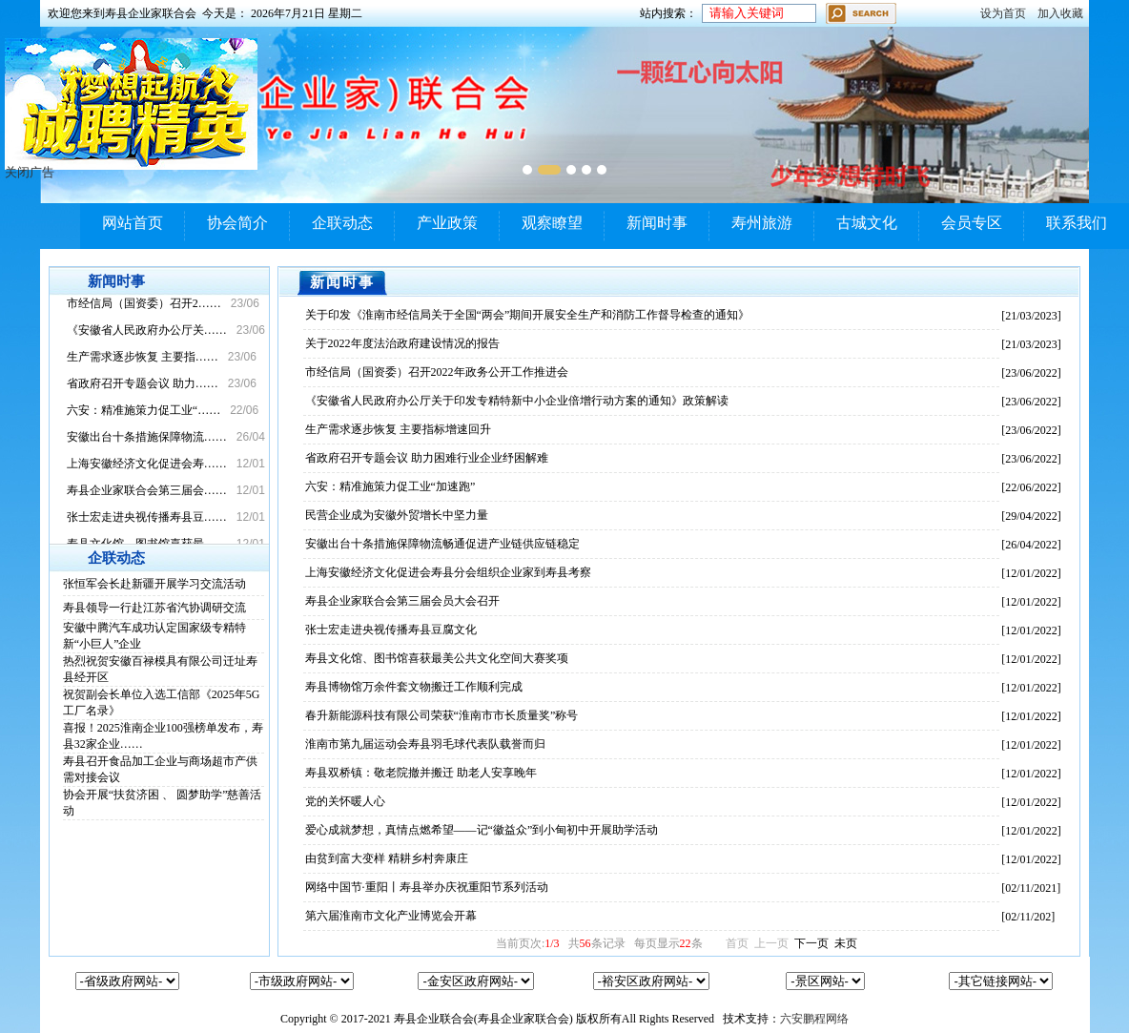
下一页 (811, 943)
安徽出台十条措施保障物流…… (147, 437)
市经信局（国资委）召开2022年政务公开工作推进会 (436, 372)
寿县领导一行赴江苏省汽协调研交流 (154, 607)
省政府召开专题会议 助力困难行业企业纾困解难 (426, 458)
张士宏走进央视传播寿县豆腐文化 (391, 629)
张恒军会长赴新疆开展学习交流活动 (154, 583)
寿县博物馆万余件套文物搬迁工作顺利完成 (414, 686)
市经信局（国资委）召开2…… (144, 303)
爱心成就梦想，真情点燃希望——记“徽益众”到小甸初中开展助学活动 (482, 830)
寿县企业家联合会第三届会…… (147, 490)
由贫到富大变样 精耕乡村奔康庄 (386, 858)
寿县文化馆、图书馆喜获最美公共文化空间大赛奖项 (436, 658)
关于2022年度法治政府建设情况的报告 (402, 343)
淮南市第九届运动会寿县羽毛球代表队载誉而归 (425, 744)
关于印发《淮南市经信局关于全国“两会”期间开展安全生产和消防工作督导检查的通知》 (527, 314)
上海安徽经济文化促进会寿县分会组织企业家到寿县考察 (448, 572)
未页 (845, 943)
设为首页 (1003, 13)
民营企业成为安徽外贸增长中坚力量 (396, 515)
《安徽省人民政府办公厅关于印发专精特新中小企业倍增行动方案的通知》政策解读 (517, 400)
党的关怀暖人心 (345, 801)
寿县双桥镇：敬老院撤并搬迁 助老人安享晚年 (421, 772)
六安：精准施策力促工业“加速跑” (390, 486)
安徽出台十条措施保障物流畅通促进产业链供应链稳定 (442, 543)
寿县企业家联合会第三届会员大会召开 (402, 601)
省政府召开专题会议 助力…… (142, 383)
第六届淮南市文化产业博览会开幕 (391, 915)
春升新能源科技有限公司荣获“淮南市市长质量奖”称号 (442, 715)
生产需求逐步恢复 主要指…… (142, 356)
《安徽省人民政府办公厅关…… (147, 330)
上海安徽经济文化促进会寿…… (147, 463)
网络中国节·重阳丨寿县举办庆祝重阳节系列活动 (426, 887)
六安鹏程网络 (814, 1018)
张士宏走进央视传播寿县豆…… (147, 517)
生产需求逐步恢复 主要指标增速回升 (398, 429)
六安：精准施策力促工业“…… (143, 410)
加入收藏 (1060, 13)
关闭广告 (29, 172)
